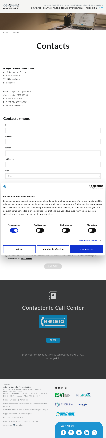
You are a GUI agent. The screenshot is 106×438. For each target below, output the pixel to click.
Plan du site (24, 400)
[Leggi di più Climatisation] (35, 8)
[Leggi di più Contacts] (47, 5)
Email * (8, 147)
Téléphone (9, 159)
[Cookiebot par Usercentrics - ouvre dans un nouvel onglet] (91, 187)
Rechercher (91, 8)
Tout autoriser (86, 249)
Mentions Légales (25, 413)
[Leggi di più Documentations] (97, 5)
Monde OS (55, 5)
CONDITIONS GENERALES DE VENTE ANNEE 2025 (21, 421)
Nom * (7, 124)
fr (101, 8)
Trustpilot (6, 384)
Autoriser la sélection (53, 249)
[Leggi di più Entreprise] (13, 400)
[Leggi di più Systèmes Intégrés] (76, 8)
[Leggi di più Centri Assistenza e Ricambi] (80, 5)
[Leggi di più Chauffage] (47, 8)
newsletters (26, 258)
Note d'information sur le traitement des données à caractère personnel (25, 404)
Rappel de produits (10, 413)
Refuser (19, 249)
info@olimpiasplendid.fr (20, 91)
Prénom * (9, 136)
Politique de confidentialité (12, 417)
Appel (53, 340)
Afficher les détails (88, 240)
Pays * (7, 170)
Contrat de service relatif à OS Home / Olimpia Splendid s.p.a (25, 409)
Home (5, 32)
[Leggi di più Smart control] (64, 5)
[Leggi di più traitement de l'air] (60, 8)
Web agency (7, 425)
